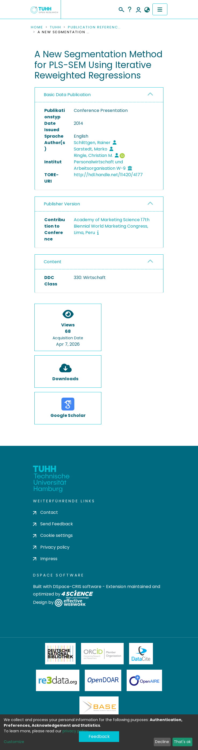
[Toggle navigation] (159, 9)
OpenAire (144, 680)
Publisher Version (62, 204)
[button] (147, 10)
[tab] (99, 95)
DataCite (141, 653)
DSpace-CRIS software (77, 586)
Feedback (99, 736)
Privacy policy (51, 547)
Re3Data (58, 680)
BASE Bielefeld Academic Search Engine (99, 707)
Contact (45, 512)
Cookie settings (53, 535)
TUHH (55, 27)
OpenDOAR (103, 680)
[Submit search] (121, 9)
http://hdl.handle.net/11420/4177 (108, 175)
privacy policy (75, 731)
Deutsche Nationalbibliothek (60, 654)
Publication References (95, 27)
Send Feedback (53, 524)
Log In (138, 9)
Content (52, 262)
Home (37, 27)
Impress (45, 559)
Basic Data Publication (67, 95)
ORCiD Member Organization (102, 653)
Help (129, 9)
